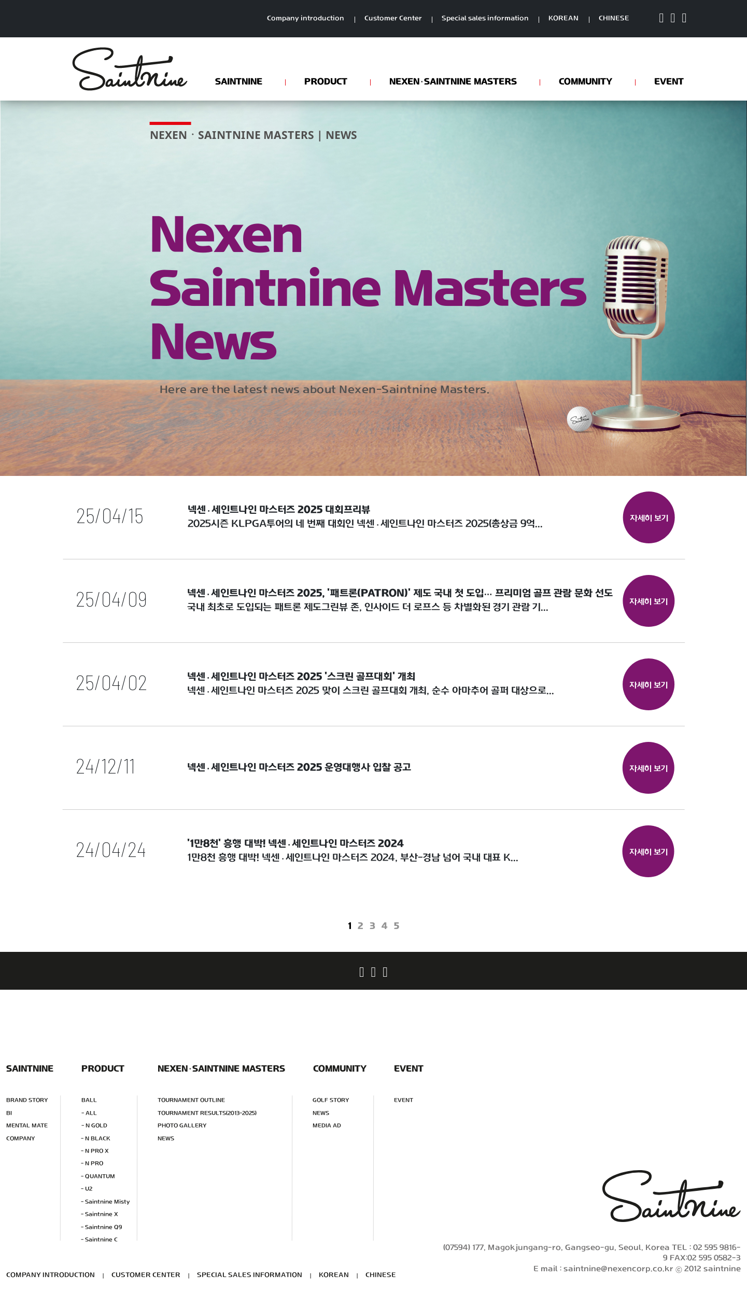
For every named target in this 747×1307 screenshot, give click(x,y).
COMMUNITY (585, 82)
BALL (89, 1100)
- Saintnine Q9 (101, 1227)
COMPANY (20, 1138)
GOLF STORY (331, 1100)
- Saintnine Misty (105, 1201)
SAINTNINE (238, 82)
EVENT (668, 82)
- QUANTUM (98, 1176)
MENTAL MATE (27, 1126)
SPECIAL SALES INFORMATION (249, 1274)
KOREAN (563, 18)
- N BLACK (95, 1138)
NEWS (166, 1138)
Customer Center (393, 18)
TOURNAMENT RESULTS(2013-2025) (207, 1113)
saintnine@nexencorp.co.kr (618, 1268)
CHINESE (614, 18)
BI (9, 1113)
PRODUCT (325, 82)
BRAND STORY (27, 1100)
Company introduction (305, 18)
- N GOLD (94, 1126)
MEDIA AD (327, 1126)
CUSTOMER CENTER (145, 1274)
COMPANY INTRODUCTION (50, 1274)
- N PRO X (95, 1151)
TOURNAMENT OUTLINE (191, 1100)
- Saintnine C (99, 1240)
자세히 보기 (648, 518)
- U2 (86, 1189)
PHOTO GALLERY (182, 1126)
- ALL (89, 1113)
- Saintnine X (99, 1214)
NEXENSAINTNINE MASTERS (452, 81)
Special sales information (485, 18)
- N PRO (92, 1164)
